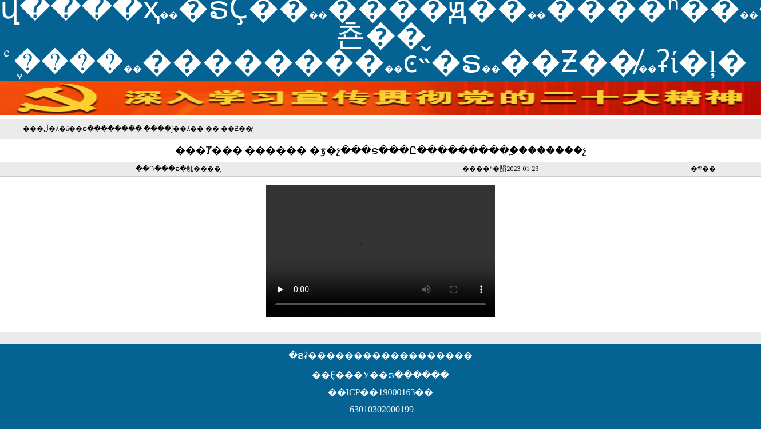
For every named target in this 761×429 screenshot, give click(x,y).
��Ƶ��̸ (569, 62)
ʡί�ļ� (702, 62)
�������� (263, 62)
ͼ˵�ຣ (442, 62)
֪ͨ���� (69, 62)
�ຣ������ (102, 129)
